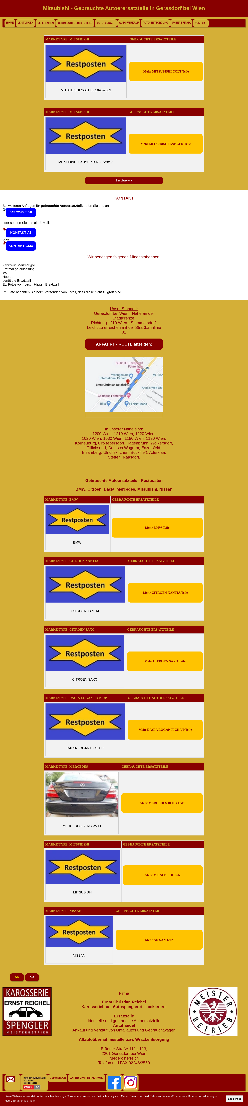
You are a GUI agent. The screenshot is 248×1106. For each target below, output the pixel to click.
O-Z (32, 977)
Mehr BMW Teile (157, 527)
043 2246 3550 (21, 212)
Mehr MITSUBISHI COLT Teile (166, 71)
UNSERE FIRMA (181, 22)
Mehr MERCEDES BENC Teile (162, 803)
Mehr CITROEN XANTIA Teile (165, 592)
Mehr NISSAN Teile (159, 940)
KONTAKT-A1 (20, 232)
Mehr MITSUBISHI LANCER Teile (165, 144)
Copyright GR (58, 1077)
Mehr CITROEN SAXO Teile (164, 661)
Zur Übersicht (124, 180)
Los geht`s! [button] (234, 1098)
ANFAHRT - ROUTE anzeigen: (124, 344)
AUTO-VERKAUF (129, 22)
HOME (10, 22)
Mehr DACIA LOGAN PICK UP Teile (165, 729)
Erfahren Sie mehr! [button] (24, 1100)
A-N (17, 977)
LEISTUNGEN (25, 22)
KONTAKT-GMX (21, 246)
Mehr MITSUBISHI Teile (163, 875)
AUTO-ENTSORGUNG (155, 22)
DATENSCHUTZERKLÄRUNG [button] (87, 1077)
